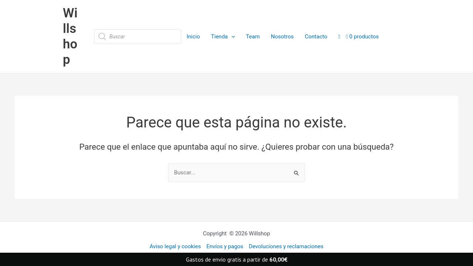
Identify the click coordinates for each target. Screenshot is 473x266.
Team (253, 36)
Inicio (193, 36)
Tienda (223, 36)
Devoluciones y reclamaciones (286, 246)
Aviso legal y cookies (175, 246)
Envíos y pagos (224, 246)
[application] (231, 36)
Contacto (316, 36)
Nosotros (282, 36)
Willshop (70, 36)
